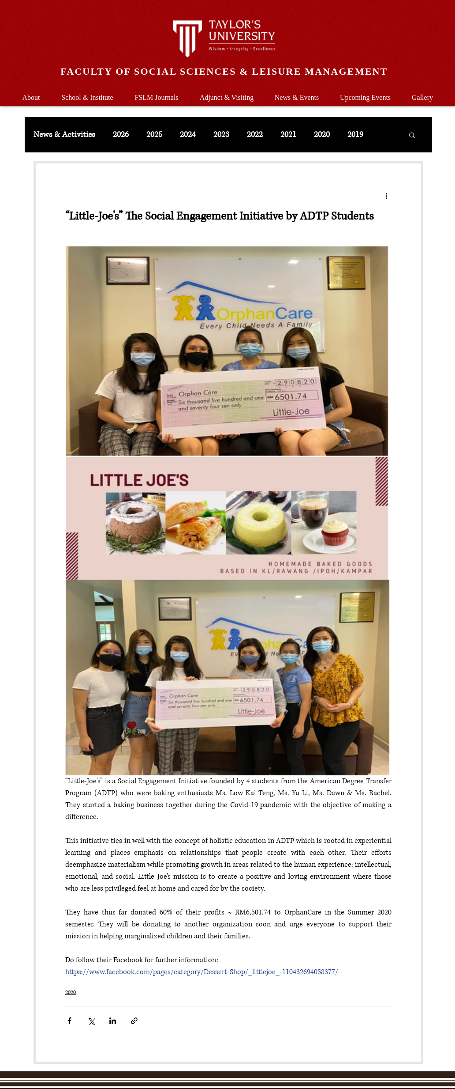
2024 (188, 134)
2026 (121, 134)
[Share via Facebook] (69, 1021)
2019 (355, 134)
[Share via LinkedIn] (112, 1021)
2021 (288, 134)
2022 (255, 134)
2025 (154, 134)
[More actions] (386, 195)
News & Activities (64, 134)
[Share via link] (134, 1021)
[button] (87, 93)
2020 (322, 134)
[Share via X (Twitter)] (91, 1021)
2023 (221, 134)
